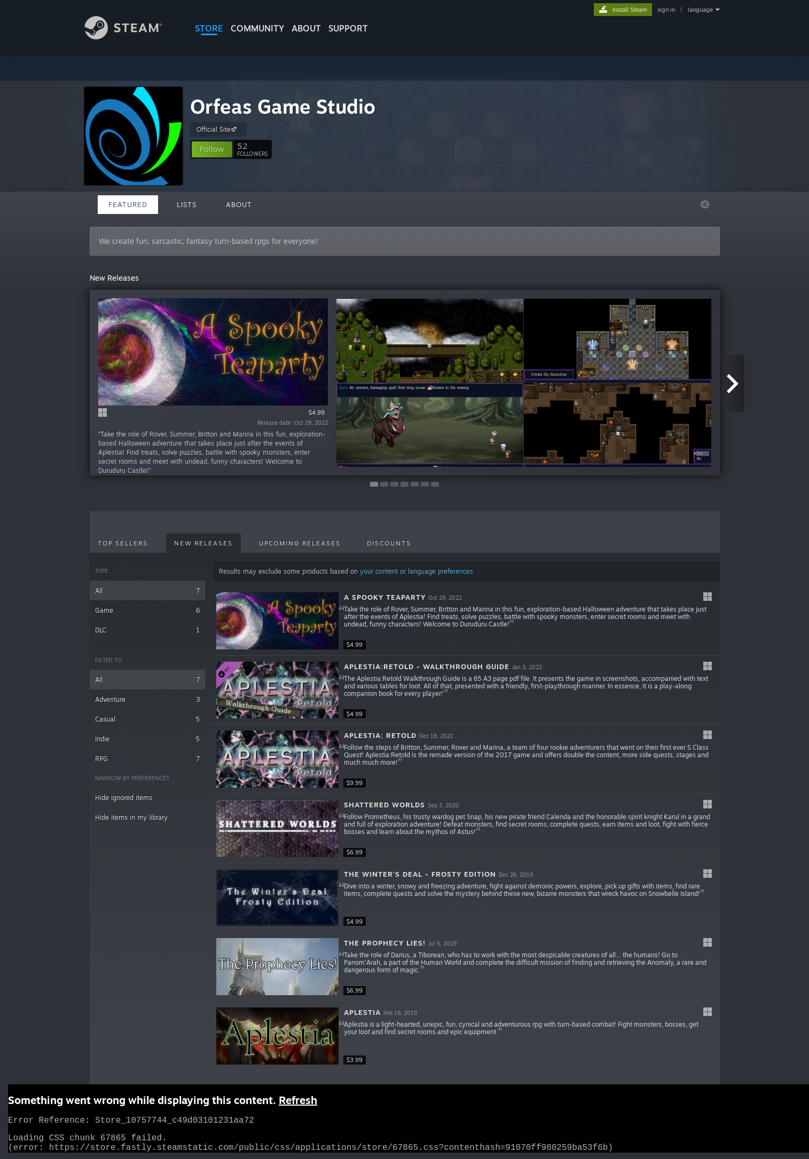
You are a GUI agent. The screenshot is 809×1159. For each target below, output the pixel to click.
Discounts (389, 543)
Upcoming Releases (300, 543)
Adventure (147, 699)
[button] (212, 149)
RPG (147, 758)
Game (147, 610)
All (147, 590)
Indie (147, 738)
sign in (666, 9)
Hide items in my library (131, 817)
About (306, 28)
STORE (209, 28)
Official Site (218, 129)
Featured (127, 204)
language (700, 9)
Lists (187, 204)
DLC (147, 629)
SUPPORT (348, 28)
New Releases (203, 543)
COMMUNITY (257, 28)
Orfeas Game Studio (282, 106)
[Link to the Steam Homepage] (131, 36)
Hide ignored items (123, 797)
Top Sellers (123, 543)
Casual (147, 719)
